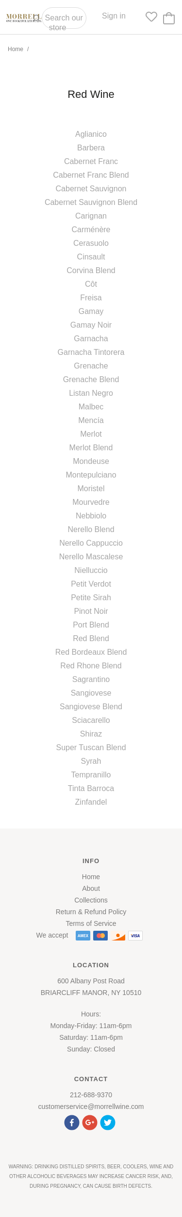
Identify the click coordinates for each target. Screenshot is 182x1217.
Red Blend (91, 638)
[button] (73, 1121)
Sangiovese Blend (91, 706)
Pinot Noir (91, 611)
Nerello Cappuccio (91, 543)
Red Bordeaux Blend (91, 652)
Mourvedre (90, 502)
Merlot (90, 434)
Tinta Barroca (91, 788)
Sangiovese (91, 693)
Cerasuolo (91, 243)
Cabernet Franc (91, 161)
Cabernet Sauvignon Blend (91, 202)
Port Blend (91, 625)
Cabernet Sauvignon (91, 188)
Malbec (91, 407)
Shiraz (91, 734)
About (91, 888)
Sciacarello (91, 720)
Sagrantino (91, 679)
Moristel (90, 488)
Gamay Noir (91, 325)
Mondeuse (91, 461)
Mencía (90, 420)
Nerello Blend (90, 529)
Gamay (91, 311)
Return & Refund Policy (91, 912)
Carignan (91, 216)
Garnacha (91, 338)
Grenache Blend (91, 379)
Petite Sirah (91, 597)
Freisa (90, 298)
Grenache (91, 366)
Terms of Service (91, 923)
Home (15, 49)
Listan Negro (91, 393)
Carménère (90, 229)
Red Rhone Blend (90, 666)
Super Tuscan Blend (91, 747)
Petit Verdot (91, 584)
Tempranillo (91, 775)
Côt (91, 284)
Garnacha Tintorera (91, 352)
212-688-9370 (91, 1095)
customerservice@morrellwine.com (91, 1106)
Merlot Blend (91, 447)
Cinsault (91, 257)
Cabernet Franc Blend (91, 175)
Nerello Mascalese (91, 557)
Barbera (91, 148)
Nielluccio (90, 570)
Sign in (114, 16)
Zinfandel (91, 802)
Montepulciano (91, 475)
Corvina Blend (91, 270)
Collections (90, 900)
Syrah (91, 761)
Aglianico (91, 134)
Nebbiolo (91, 516)
